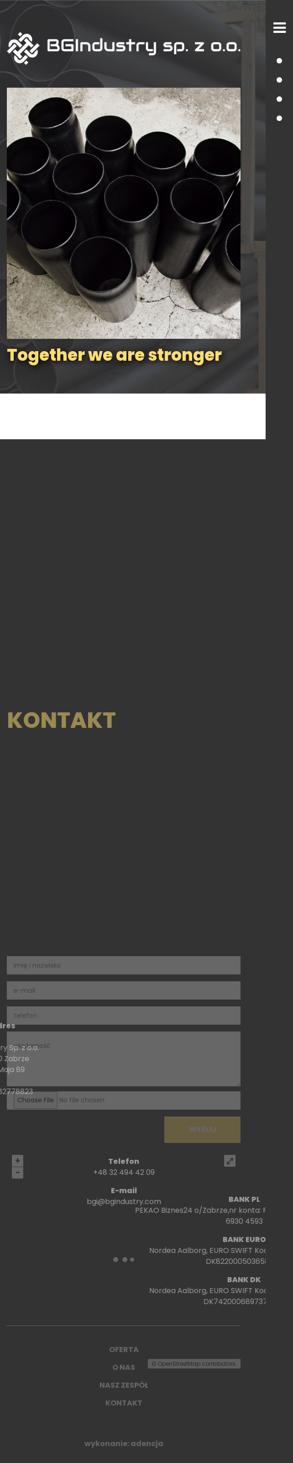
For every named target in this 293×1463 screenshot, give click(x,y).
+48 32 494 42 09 (124, 1196)
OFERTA (124, 1349)
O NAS (123, 1367)
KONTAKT (123, 1403)
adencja (147, 1443)
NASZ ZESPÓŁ (123, 1385)
